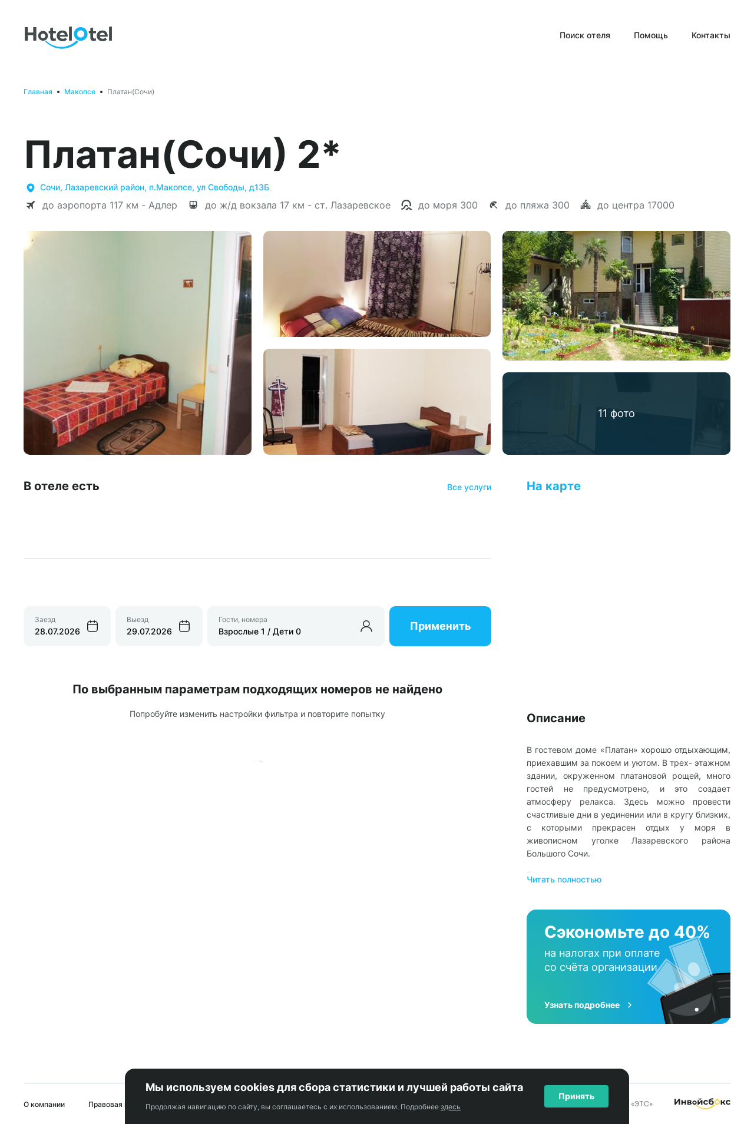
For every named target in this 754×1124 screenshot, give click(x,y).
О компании (44, 1104)
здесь (451, 1106)
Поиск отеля (585, 35)
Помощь (651, 35)
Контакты (711, 35)
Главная (38, 91)
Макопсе (79, 91)
